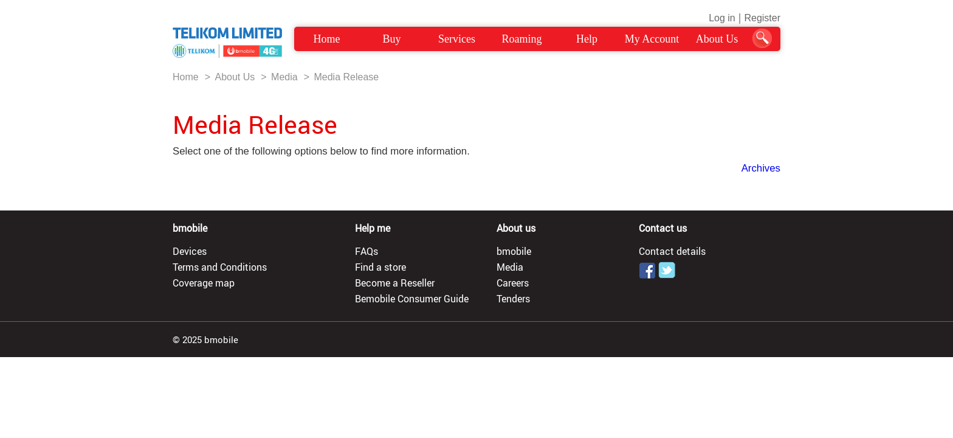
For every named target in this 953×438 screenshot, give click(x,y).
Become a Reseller (395, 283)
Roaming (522, 39)
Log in (722, 18)
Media (284, 77)
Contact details (672, 251)
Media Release (346, 77)
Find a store (380, 267)
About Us (717, 39)
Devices (190, 251)
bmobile (514, 251)
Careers (513, 283)
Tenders (513, 298)
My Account (652, 39)
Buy (391, 39)
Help (586, 39)
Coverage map (204, 283)
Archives (760, 168)
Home (327, 39)
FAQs (366, 251)
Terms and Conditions (220, 267)
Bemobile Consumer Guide (412, 298)
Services (456, 39)
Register (762, 18)
